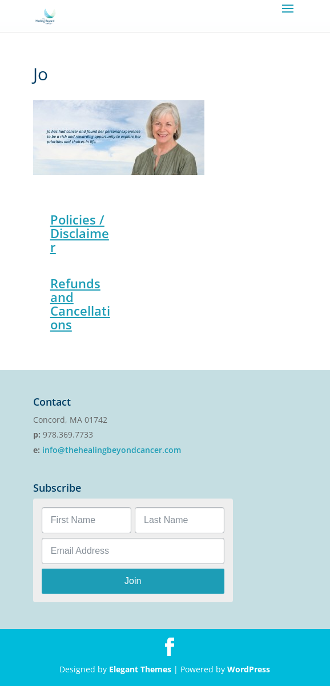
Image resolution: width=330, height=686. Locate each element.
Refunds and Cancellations (80, 304)
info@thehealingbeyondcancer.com (111, 449)
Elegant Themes (140, 669)
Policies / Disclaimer (79, 233)
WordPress (248, 669)
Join (132, 581)
